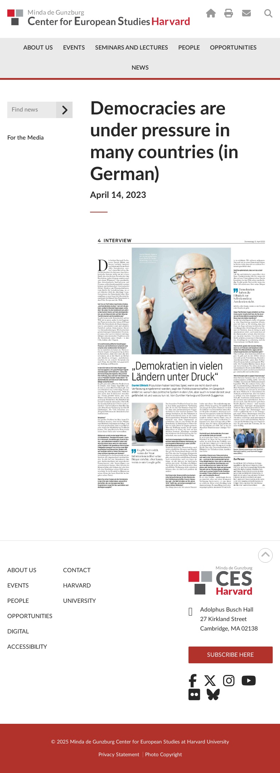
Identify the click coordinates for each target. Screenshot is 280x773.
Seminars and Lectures (131, 48)
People (189, 48)
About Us (38, 48)
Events (74, 48)
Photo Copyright (163, 754)
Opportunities (233, 48)
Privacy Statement (118, 754)
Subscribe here (230, 655)
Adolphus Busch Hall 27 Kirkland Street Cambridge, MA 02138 (229, 619)
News (140, 68)
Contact (76, 570)
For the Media (25, 138)
